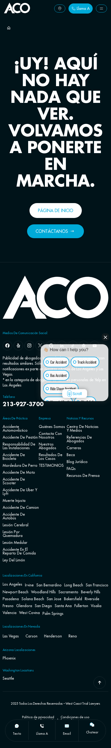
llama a (42, 734)
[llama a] (42, 726)
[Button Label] (59, 8)
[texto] (16, 726)
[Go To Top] (99, 682)
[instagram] (29, 345)
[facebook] (7, 345)
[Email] (67, 726)
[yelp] (18, 345)
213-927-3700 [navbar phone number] (23, 404)
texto (17, 734)
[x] (40, 345)
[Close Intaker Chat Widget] (105, 337)
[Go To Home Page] (17, 11)
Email (67, 734)
